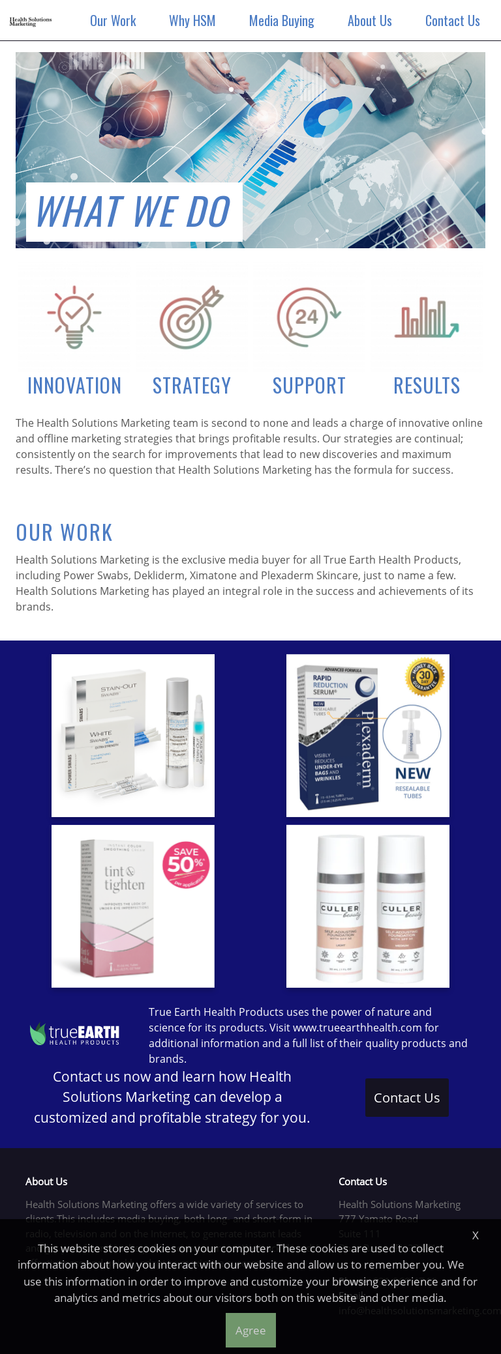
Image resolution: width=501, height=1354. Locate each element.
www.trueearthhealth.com (357, 1027)
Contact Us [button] (407, 1097)
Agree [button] (250, 1330)
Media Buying (284, 20)
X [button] (475, 1235)
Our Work (115, 20)
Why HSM (195, 20)
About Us (372, 20)
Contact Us (455, 20)
